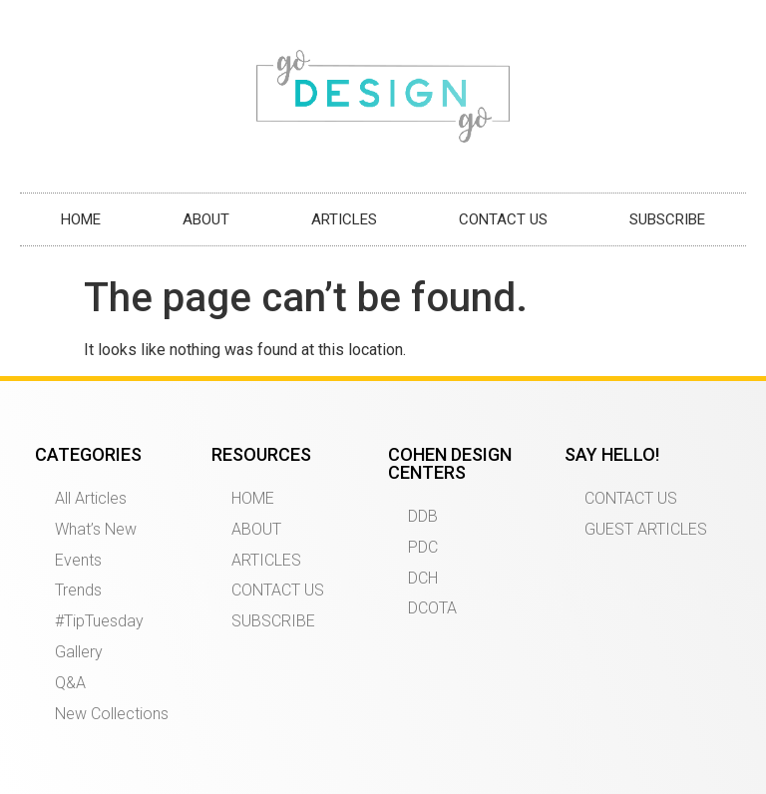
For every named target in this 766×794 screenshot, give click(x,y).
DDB (423, 516)
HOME (81, 219)
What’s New (96, 529)
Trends (78, 590)
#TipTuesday (99, 620)
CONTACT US (503, 219)
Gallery (79, 651)
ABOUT (206, 219)
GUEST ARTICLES (645, 529)
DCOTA (432, 607)
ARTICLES (344, 219)
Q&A (70, 682)
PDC (423, 547)
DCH (423, 578)
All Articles (91, 498)
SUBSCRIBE (667, 219)
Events (78, 560)
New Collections (112, 713)
